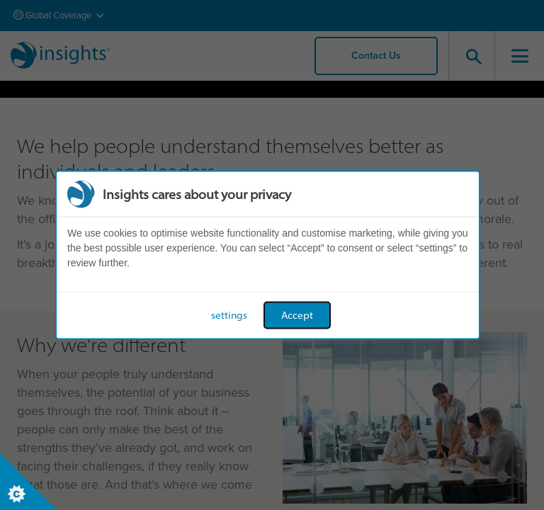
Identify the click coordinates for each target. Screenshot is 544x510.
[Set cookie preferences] (28, 481)
